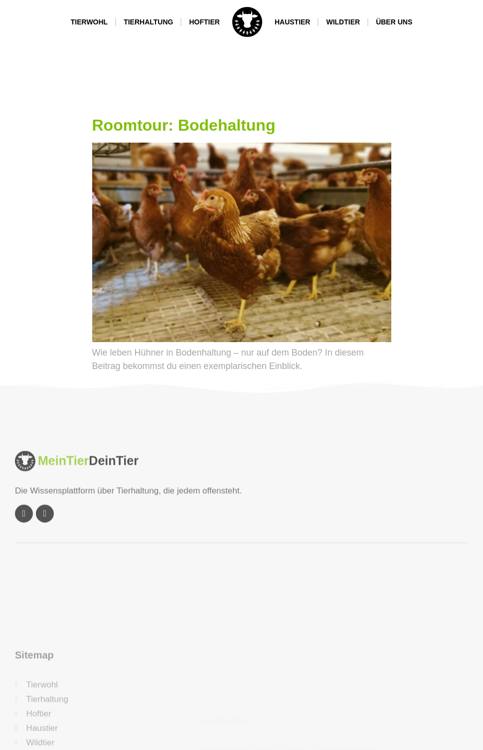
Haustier (293, 22)
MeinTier (63, 488)
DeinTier (114, 488)
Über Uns (394, 22)
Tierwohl (89, 22)
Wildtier (343, 22)
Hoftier (204, 22)
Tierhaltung (148, 22)
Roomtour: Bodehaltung (184, 125)
